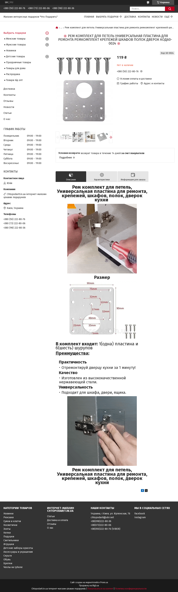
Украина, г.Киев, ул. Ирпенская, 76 (110, 513)
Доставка (130, 16)
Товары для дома (15, 68)
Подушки (8, 536)
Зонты (6, 528)
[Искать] (170, 9)
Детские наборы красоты (18, 548)
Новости (157, 16)
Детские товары (15, 56)
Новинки (11, 50)
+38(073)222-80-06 (101, 525)
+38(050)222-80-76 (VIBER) (105, 528)
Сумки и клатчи (12, 521)
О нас (6, 119)
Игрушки (8, 544)
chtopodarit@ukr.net (102, 517)
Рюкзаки (8, 517)
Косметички (10, 525)
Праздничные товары (18, 62)
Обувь (7, 559)
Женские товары (15, 38)
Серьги (7, 555)
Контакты (144, 16)
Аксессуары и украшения (18, 551)
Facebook (139, 513)
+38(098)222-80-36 (101, 521)
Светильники (11, 540)
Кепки (7, 532)
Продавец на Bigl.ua (89, 585)
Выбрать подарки (107, 16)
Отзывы (8, 101)
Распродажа (13, 74)
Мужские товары (16, 44)
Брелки (7, 563)
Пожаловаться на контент (100, 588)
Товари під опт (14, 80)
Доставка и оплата (57, 520)
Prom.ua (104, 582)
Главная (89, 16)
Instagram (140, 517)
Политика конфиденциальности (131, 588)
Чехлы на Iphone (13, 567)
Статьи (7, 113)
